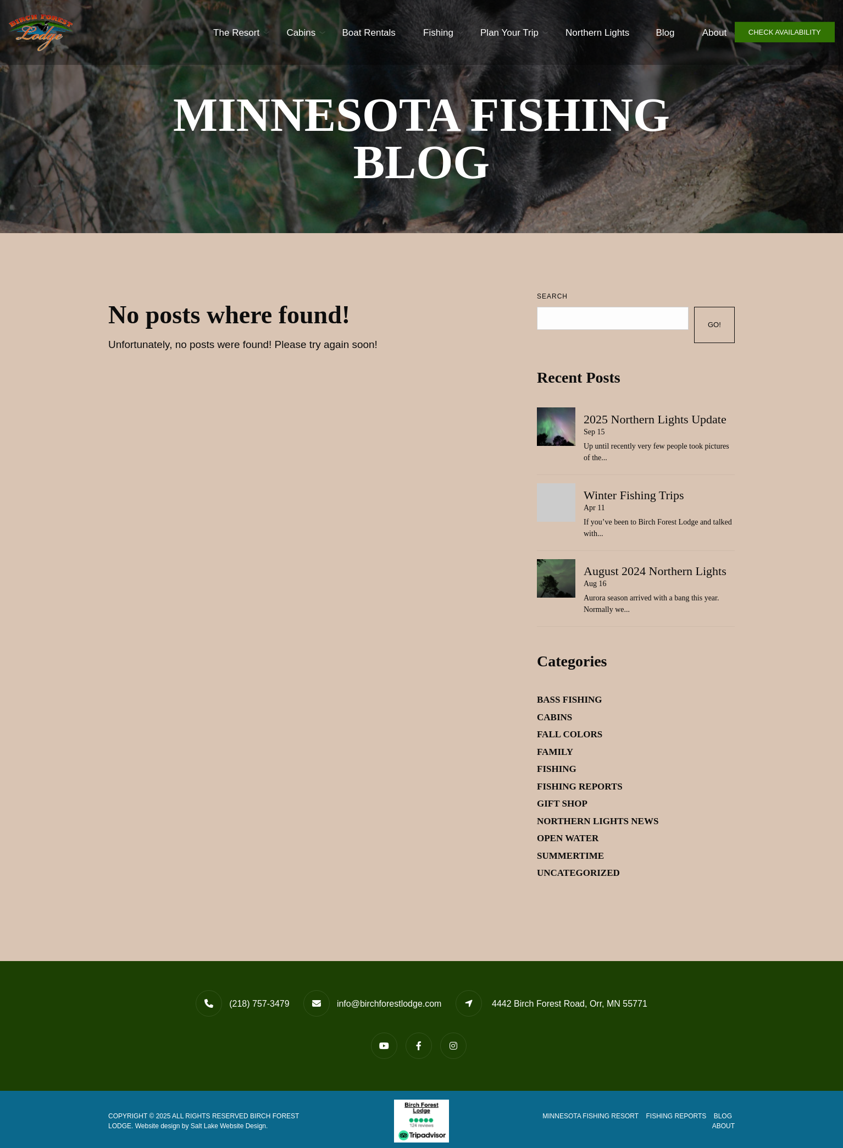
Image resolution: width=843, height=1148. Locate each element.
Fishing (416, 32)
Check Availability (784, 32)
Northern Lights (576, 32)
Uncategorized (578, 873)
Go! (714, 325)
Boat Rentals (347, 32)
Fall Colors (569, 734)
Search (552, 296)
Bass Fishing (569, 699)
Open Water (567, 838)
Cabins (279, 32)
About (693, 32)
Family (555, 752)
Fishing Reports (580, 786)
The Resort (214, 32)
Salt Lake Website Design (228, 1126)
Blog (644, 32)
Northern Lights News (597, 821)
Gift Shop (562, 803)
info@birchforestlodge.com (389, 1003)
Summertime (570, 856)
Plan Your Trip (488, 32)
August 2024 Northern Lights (655, 571)
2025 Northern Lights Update (655, 419)
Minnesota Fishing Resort (590, 1116)
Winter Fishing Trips (634, 495)
